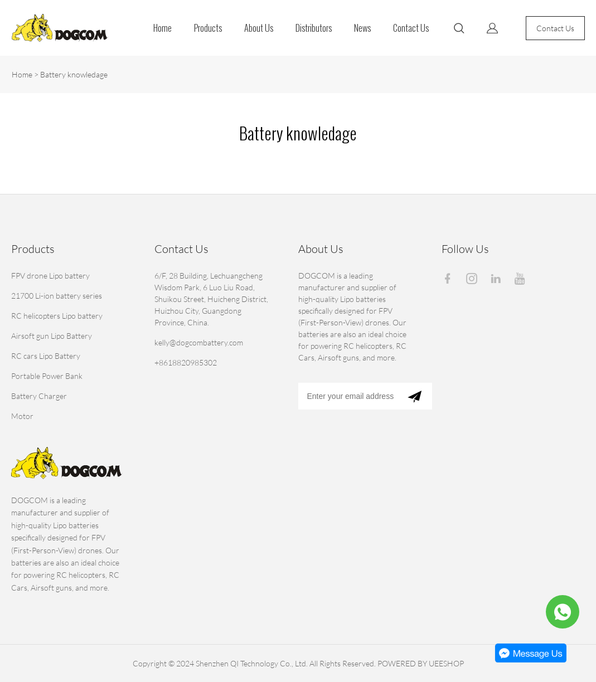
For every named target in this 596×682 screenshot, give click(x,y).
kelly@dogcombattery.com (198, 342)
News (362, 28)
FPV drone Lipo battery (50, 275)
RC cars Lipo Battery (45, 356)
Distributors (313, 28)
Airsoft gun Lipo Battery (51, 335)
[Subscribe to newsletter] (414, 396)
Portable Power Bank (47, 376)
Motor (22, 416)
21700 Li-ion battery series (56, 295)
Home (162, 28)
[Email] (347, 396)
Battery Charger (39, 396)
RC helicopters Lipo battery (57, 315)
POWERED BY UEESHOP (420, 663)
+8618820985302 (185, 362)
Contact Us (411, 28)
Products (208, 28)
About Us (258, 28)
